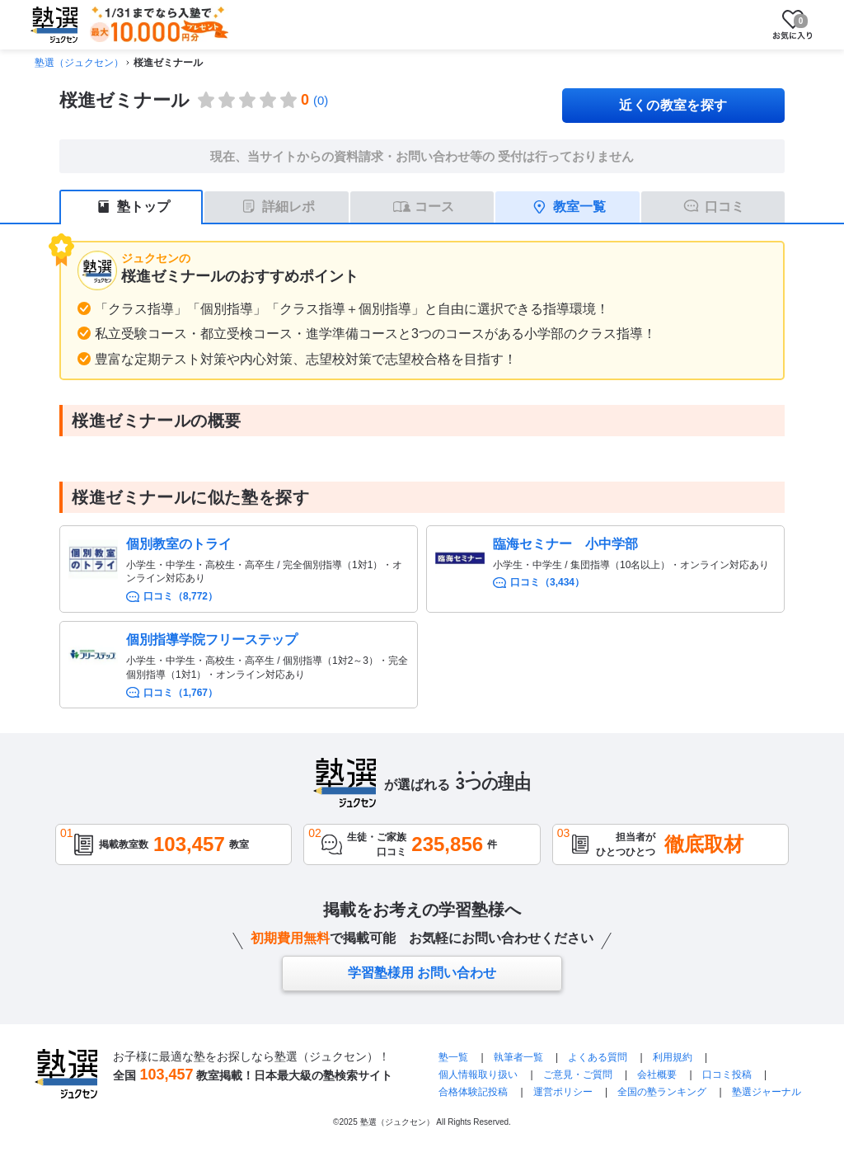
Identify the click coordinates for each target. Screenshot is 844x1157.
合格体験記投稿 (473, 1092)
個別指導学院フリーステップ (212, 640)
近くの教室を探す (673, 105)
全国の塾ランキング (661, 1092)
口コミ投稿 (727, 1074)
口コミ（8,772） (180, 596)
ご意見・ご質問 (577, 1074)
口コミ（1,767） (180, 692)
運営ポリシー (563, 1092)
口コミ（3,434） (547, 582)
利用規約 (672, 1057)
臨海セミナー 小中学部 (565, 544)
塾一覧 (453, 1057)
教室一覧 (579, 207)
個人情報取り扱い (478, 1074)
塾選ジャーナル (766, 1092)
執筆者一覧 (518, 1057)
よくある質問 (597, 1057)
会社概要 (657, 1074)
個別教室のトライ (179, 544)
